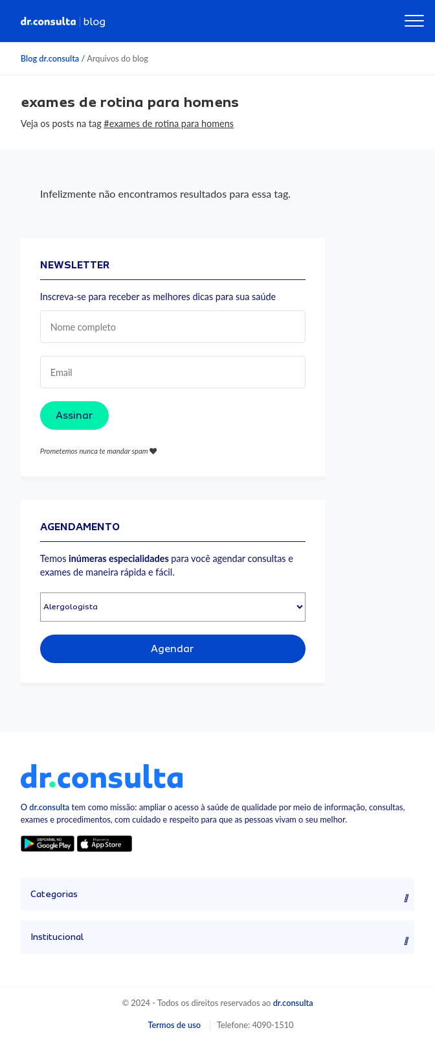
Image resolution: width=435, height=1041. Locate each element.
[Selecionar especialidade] (173, 607)
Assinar (74, 415)
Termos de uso (174, 1025)
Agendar (172, 649)
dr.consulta (49, 807)
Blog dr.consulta (50, 58)
